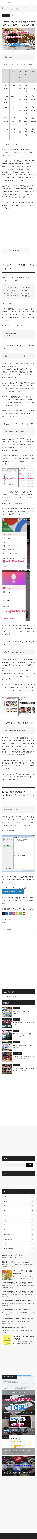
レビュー (6, 15)
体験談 (19, 1220)
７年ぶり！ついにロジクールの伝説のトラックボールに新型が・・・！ (23, 1069)
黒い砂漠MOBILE (19, 1248)
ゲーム (16, 1030)
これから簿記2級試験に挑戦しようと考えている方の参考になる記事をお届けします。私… (24, 1343)
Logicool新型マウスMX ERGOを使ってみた (23, 1023)
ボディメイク (19, 1210)
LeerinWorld (17, 1536)
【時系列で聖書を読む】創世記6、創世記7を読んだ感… (18, 1292)
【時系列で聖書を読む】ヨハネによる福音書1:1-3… (17, 1310)
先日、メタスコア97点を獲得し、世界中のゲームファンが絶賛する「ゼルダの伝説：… (24, 1277)
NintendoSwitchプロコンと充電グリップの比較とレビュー (23, 1035)
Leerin (9, 919)
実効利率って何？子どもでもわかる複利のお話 (15, 1262)
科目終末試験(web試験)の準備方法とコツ (14, 1327)
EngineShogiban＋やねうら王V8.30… (13, 1255)
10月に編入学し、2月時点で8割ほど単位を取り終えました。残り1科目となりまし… (18, 1331)
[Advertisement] (18, 229)
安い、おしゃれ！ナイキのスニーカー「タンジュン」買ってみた (23, 1057)
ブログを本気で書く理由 (10, 996)
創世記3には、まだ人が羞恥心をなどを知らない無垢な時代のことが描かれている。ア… (18, 1304)
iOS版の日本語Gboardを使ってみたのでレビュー (23, 1046)
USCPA (19, 1196)
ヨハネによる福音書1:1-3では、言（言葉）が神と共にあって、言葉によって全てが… (18, 1313)
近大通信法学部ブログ (19, 1239)
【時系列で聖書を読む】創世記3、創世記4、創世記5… (18, 1301)
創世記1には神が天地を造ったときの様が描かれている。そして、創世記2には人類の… (18, 1322)
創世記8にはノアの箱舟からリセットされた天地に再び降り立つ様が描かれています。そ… (18, 1286)
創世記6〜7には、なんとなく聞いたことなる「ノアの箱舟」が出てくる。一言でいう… (18, 1295)
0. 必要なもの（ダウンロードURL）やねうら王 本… (14, 1257)
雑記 (19, 1244)
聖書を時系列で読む (19, 1234)
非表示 (17, 250)
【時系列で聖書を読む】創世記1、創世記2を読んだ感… (18, 1318)
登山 (19, 1229)
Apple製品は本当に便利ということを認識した (24, 1012)
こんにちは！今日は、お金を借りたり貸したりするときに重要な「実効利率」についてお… (17, 1265)
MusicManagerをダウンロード (13, 891)
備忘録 (19, 1225)
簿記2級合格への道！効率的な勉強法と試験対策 (24, 1338)
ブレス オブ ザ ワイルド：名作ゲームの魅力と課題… (24, 1272)
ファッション (17, 1053)
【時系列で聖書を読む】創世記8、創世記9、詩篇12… (17, 1283)
